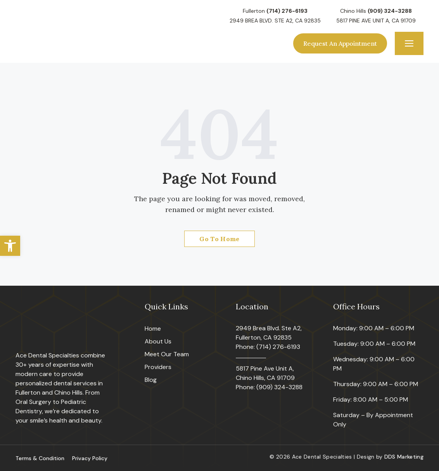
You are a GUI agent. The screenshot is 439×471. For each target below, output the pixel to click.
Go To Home (219, 239)
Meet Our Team (167, 354)
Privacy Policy (89, 458)
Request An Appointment (340, 43)
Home (153, 328)
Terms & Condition (40, 458)
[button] (10, 246)
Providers (158, 367)
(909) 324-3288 (390, 10)
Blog (151, 380)
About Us (158, 341)
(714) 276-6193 (287, 10)
